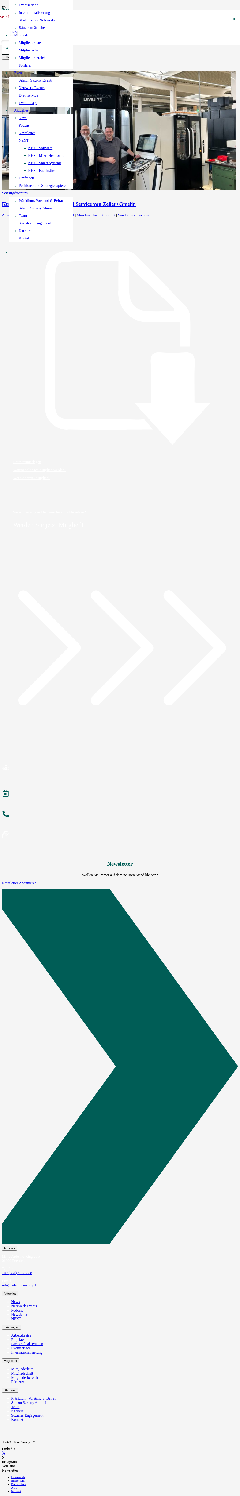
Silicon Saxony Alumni (28, 1403)
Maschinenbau (88, 215)
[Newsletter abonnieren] (120, 835)
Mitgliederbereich (24, 1377)
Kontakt (17, 1420)
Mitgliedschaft (22, 1373)
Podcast (17, 1310)
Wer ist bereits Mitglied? (31, 478)
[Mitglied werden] (120, 769)
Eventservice (21, 1348)
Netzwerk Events (24, 1306)
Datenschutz (18, 1484)
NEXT (16, 1319)
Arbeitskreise (21, 1335)
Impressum (18, 1480)
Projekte (17, 1340)
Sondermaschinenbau (134, 215)
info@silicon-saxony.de (20, 1285)
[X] (4, 1453)
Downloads (18, 1477)
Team (15, 1407)
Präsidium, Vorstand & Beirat (33, 1398)
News (15, 1302)
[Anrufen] (120, 814)
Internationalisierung (26, 1352)
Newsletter (19, 1314)
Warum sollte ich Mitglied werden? (39, 470)
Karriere (17, 1411)
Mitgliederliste (22, 1369)
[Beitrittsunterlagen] (120, 348)
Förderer (17, 1382)
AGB (14, 1487)
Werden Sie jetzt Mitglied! (48, 525)
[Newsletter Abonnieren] (120, 1067)
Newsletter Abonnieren (19, 883)
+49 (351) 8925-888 (17, 1273)
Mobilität (108, 215)
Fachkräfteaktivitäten (27, 1344)
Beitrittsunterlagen (27, 462)
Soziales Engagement (27, 1415)
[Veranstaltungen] (120, 794)
